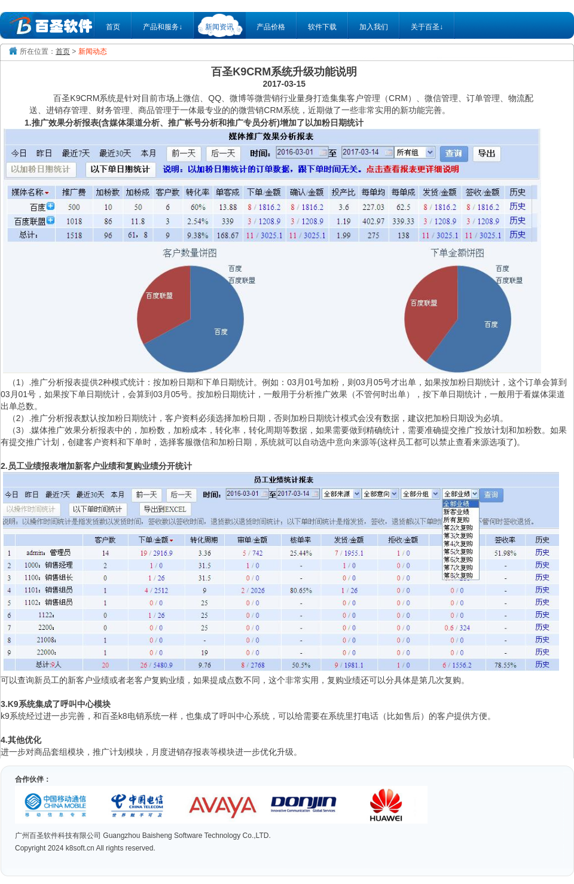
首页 (113, 27)
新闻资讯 (219, 27)
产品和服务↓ (162, 27)
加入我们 (373, 27)
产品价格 (271, 27)
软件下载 (322, 27)
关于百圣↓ (427, 27)
